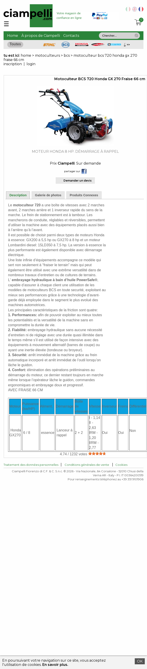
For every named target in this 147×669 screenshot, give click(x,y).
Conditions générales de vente (87, 464)
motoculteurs (48, 55)
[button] (136, 35)
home (26, 55)
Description (18, 195)
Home (12, 35)
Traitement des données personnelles (31, 464)
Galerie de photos (48, 195)
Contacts (71, 35)
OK (140, 661)
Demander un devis (77, 180)
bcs (67, 55)
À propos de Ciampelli (40, 35)
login (31, 64)
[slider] (97, 453)
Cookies (121, 464)
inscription (13, 64)
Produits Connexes (84, 195)
